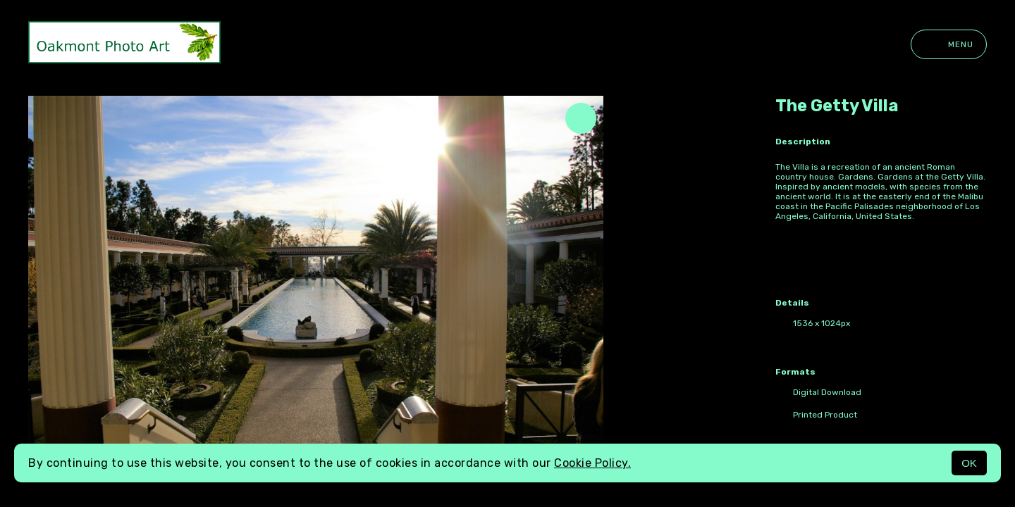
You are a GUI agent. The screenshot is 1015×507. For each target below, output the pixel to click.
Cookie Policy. (592, 463)
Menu (948, 44)
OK (969, 463)
